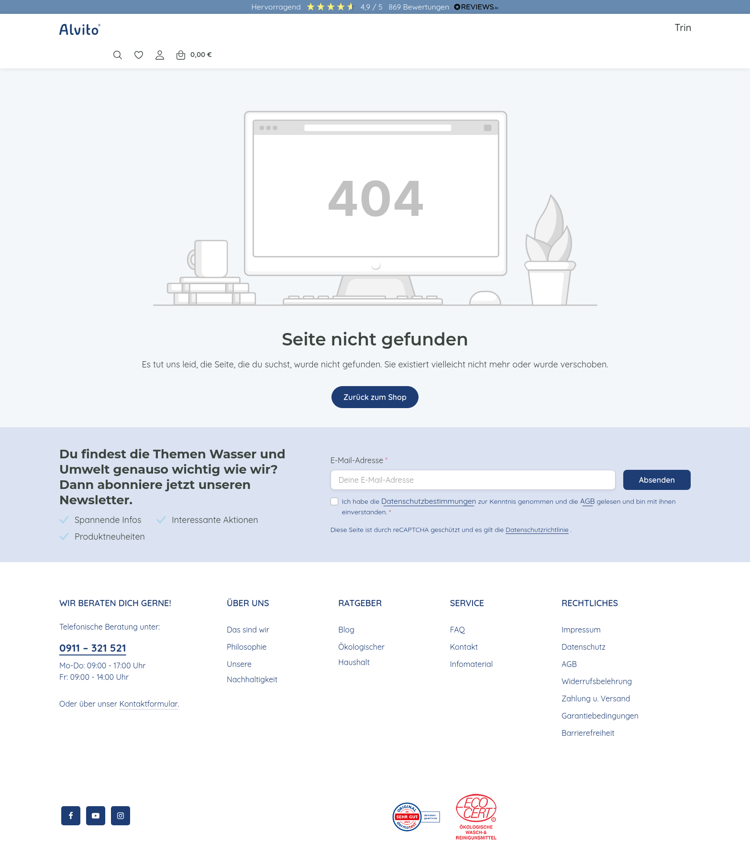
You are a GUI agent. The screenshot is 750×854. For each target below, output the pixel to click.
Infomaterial (470, 635)
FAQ (457, 600)
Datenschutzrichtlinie (534, 507)
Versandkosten (349, 839)
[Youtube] (95, 786)
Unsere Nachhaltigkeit (251, 642)
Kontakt (463, 617)
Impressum (580, 600)
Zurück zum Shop (375, 383)
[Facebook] (70, 786)
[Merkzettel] (615, 34)
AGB (569, 480)
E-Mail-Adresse (359, 439)
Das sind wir (247, 600)
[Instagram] (120, 786)
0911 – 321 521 (95, 619)
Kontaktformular (144, 674)
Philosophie (246, 617)
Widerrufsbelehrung (595, 652)
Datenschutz (583, 617)
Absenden (656, 459)
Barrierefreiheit (587, 703)
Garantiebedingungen (598, 686)
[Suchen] (594, 34)
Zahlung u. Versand (595, 669)
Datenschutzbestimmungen (421, 480)
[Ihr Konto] (636, 34)
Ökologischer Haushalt (360, 625)
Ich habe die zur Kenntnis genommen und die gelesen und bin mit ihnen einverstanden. (498, 484)
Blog (345, 600)
